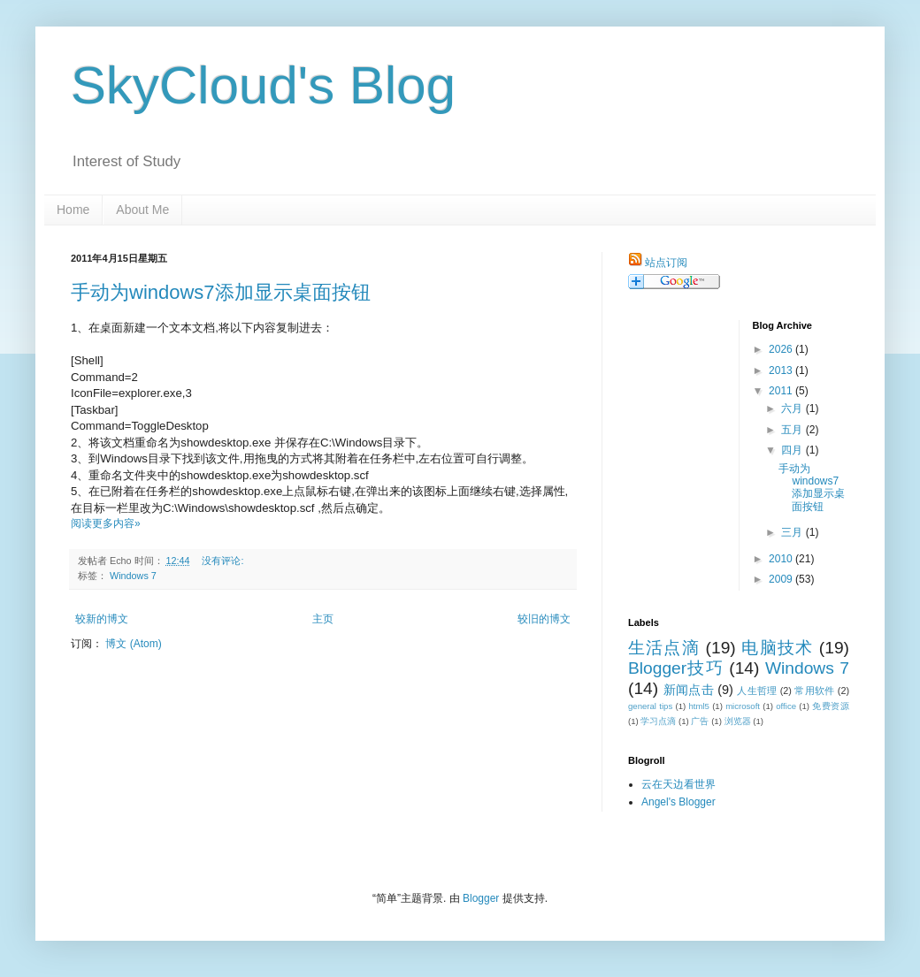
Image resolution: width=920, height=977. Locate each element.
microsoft (742, 706)
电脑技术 (777, 647)
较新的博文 (101, 619)
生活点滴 (664, 647)
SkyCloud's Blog (263, 85)
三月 (793, 532)
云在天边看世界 (678, 784)
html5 (698, 706)
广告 (700, 721)
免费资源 (830, 706)
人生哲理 (757, 690)
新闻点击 (688, 690)
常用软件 (814, 690)
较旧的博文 (544, 619)
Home (73, 209)
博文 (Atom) (133, 643)
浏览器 (737, 721)
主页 (323, 619)
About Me (142, 209)
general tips (650, 706)
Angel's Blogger (678, 802)
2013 (782, 370)
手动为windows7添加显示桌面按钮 (221, 292)
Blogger (481, 898)
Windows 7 (133, 575)
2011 (782, 391)
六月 (793, 408)
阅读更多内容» (106, 523)
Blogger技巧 (676, 668)
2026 (782, 349)
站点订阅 (666, 262)
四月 (793, 450)
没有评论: (224, 560)
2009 (782, 579)
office (786, 706)
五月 (793, 430)
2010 (782, 559)
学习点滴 (658, 721)
